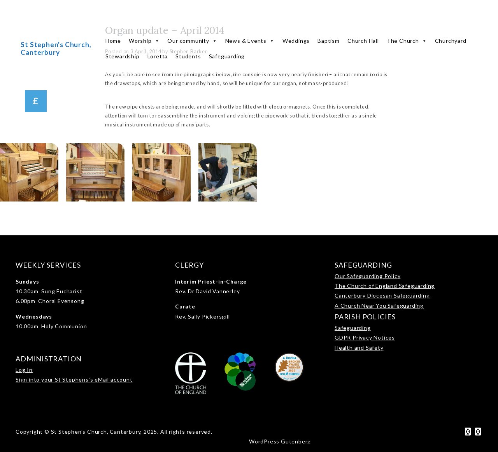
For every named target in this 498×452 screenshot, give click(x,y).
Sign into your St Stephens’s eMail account (74, 379)
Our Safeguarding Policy (367, 276)
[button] (36, 101)
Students (188, 56)
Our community (192, 41)
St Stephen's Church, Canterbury (56, 48)
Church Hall (363, 40)
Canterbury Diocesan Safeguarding (382, 295)
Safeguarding (227, 56)
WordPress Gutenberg (280, 441)
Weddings (296, 40)
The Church (407, 41)
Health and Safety (359, 347)
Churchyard (450, 40)
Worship (144, 41)
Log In (24, 369)
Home (113, 40)
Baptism (328, 40)
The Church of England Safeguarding (385, 285)
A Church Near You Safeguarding (379, 305)
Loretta (157, 56)
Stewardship (122, 56)
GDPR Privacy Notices (365, 337)
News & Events (250, 41)
